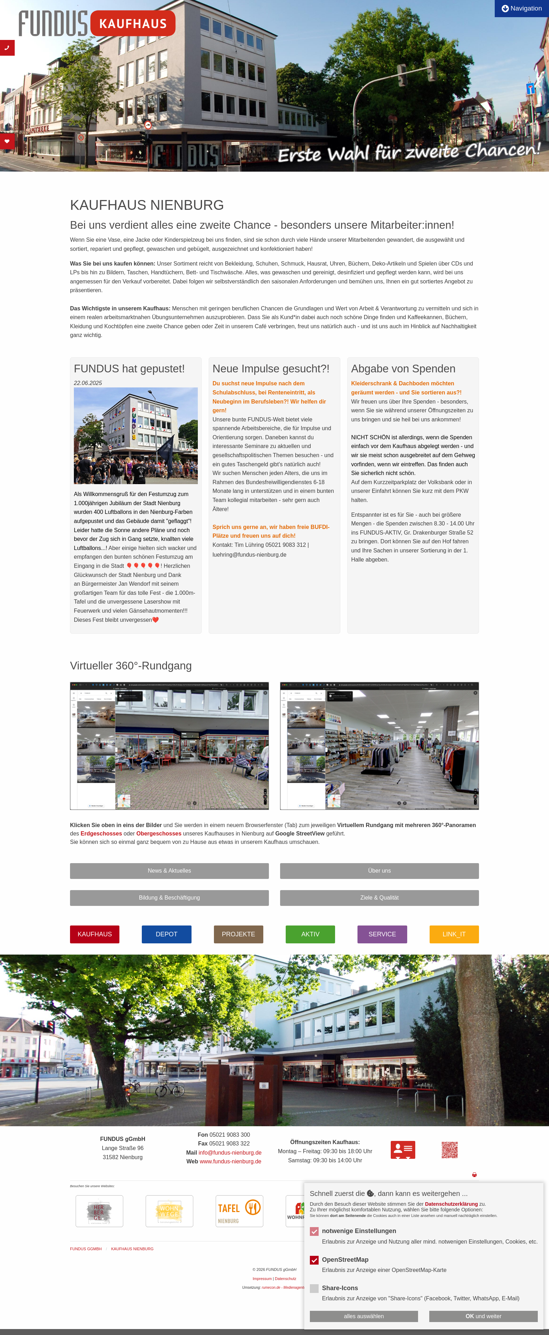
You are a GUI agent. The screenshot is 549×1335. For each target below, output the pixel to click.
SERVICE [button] (382, 934)
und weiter (483, 1316)
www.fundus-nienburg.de (230, 1161)
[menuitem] (90, 1249)
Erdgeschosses (101, 834)
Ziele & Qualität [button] (379, 898)
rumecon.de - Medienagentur (284, 1287)
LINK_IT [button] (454, 934)
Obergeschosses (158, 834)
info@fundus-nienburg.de (230, 1153)
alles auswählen (364, 1316)
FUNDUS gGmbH (86, 1249)
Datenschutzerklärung (451, 1204)
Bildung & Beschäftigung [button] (169, 898)
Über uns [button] (379, 871)
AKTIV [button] (310, 934)
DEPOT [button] (167, 934)
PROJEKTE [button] (238, 934)
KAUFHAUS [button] (95, 934)
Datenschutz (285, 1278)
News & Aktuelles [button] (169, 871)
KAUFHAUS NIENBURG (132, 1249)
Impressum (262, 1278)
